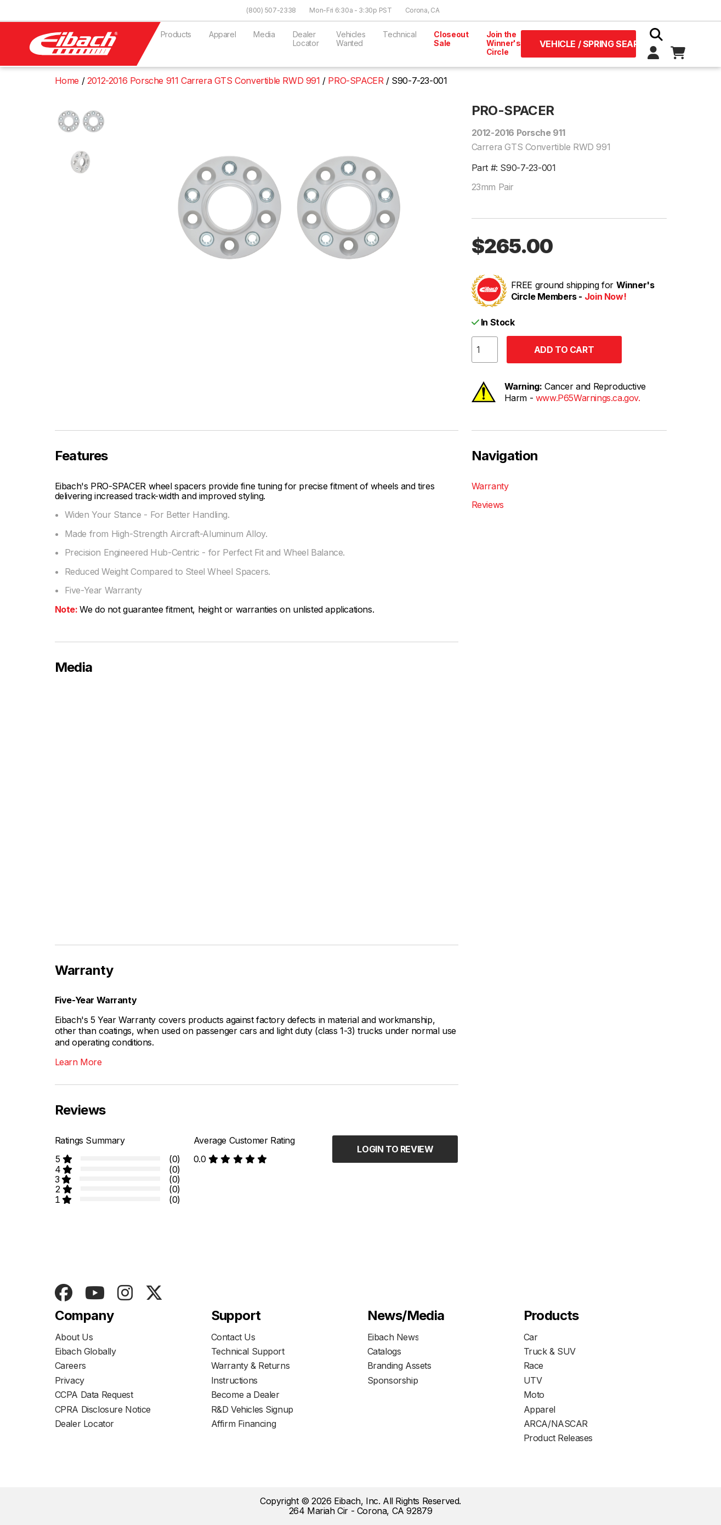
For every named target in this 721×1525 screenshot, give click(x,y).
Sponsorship (392, 1380)
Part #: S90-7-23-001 (514, 168)
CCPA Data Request (94, 1395)
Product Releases (558, 1438)
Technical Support (248, 1351)
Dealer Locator (306, 39)
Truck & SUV (550, 1351)
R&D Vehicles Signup (252, 1409)
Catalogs (384, 1351)
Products (176, 34)
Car (531, 1337)
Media (264, 34)
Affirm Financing (243, 1424)
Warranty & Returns (250, 1365)
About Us (74, 1337)
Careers (70, 1365)
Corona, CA (422, 10)
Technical (399, 34)
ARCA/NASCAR (556, 1424)
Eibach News (393, 1337)
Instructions (234, 1380)
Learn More (78, 1061)
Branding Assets (399, 1365)
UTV (533, 1380)
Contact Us (233, 1337)
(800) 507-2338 (271, 10)
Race (533, 1365)
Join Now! (605, 296)
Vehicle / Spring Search (588, 43)
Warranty (490, 486)
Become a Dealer (245, 1395)
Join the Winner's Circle (503, 43)
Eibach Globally (85, 1351)
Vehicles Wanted (350, 39)
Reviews (488, 504)
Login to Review (395, 1149)
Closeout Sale (451, 39)
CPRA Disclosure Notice (103, 1409)
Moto (534, 1395)
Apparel (222, 34)
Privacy (69, 1380)
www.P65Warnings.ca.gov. (588, 397)
